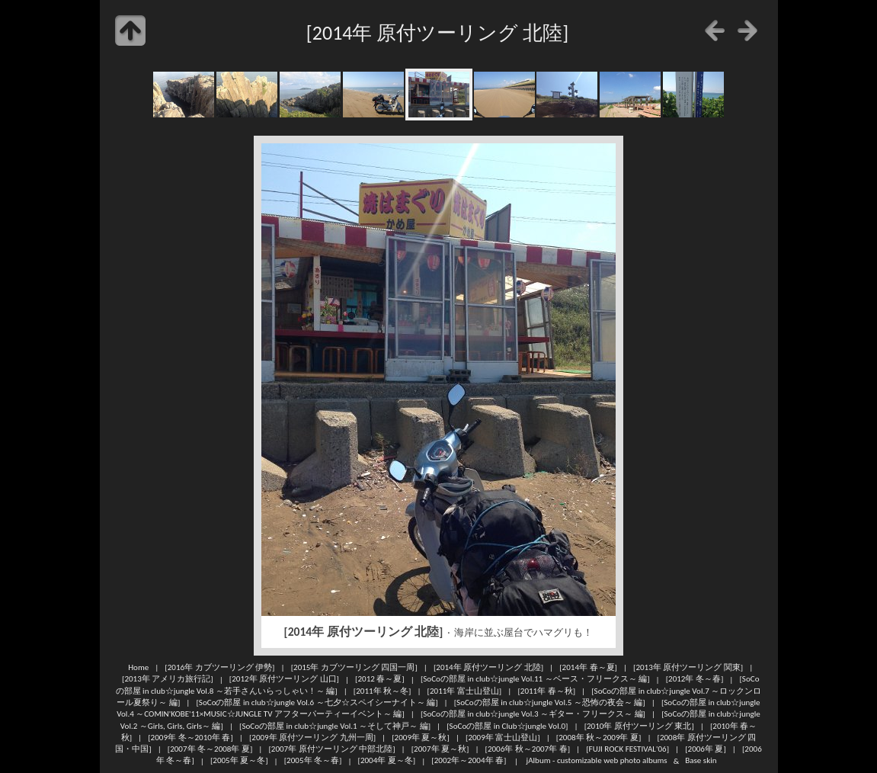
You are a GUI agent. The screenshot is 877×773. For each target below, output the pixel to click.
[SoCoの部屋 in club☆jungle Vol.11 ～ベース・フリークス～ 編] (535, 679)
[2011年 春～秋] (546, 690)
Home (138, 667)
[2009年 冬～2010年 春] (190, 737)
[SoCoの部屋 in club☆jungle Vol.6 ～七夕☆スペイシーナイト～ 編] (316, 702)
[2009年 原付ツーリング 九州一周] (312, 737)
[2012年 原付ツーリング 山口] (284, 679)
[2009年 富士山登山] (503, 737)
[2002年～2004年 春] (468, 760)
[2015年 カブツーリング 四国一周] (354, 667)
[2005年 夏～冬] (239, 760)
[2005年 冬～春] (313, 760)
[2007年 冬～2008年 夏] (210, 748)
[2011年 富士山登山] (464, 690)
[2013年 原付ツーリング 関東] (688, 667)
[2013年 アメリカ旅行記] (167, 679)
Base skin (700, 760)
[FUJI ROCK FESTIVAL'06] (627, 748)
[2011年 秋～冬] (382, 690)
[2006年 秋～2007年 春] (528, 748)
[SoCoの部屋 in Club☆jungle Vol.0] (507, 725)
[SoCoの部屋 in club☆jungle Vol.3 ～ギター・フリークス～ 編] (533, 713)
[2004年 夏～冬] (387, 760)
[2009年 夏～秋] (421, 737)
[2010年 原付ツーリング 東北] (639, 725)
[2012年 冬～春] (695, 679)
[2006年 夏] (705, 748)
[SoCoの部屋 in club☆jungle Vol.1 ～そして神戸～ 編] (334, 725)
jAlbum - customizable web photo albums (597, 760)
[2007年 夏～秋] (440, 748)
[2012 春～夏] (380, 679)
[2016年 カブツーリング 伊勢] (219, 667)
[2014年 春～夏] (588, 667)
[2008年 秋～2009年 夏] (599, 737)
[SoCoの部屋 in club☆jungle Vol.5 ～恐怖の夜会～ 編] (549, 702)
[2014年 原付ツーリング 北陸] (488, 667)
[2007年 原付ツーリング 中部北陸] (331, 748)
